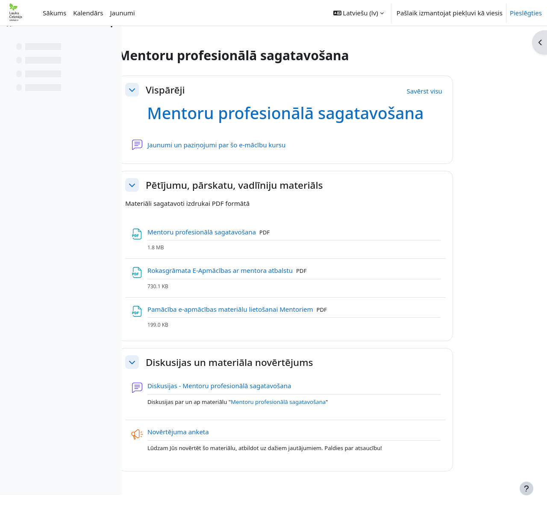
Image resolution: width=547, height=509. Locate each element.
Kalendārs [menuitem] (88, 13)
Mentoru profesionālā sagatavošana (327, 113)
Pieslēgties (526, 13)
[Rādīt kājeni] (526, 488)
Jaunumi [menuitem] (122, 13)
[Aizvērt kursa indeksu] (9, 38)
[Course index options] (111, 38)
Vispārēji (207, 90)
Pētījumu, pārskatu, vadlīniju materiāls (276, 185)
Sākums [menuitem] (54, 13)
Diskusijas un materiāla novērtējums (272, 362)
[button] (358, 13)
